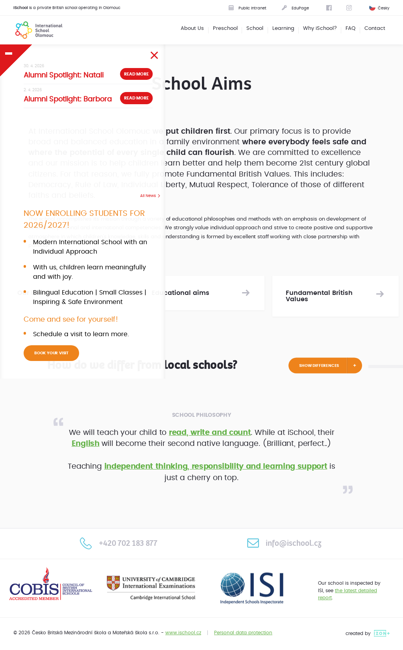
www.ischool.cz (183, 632)
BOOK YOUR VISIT (51, 353)
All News (148, 196)
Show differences (319, 365)
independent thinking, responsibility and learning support (215, 466)
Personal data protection (243, 632)
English (86, 443)
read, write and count (210, 432)
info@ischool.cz (284, 543)
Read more (136, 74)
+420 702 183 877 (118, 543)
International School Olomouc (34, 30)
